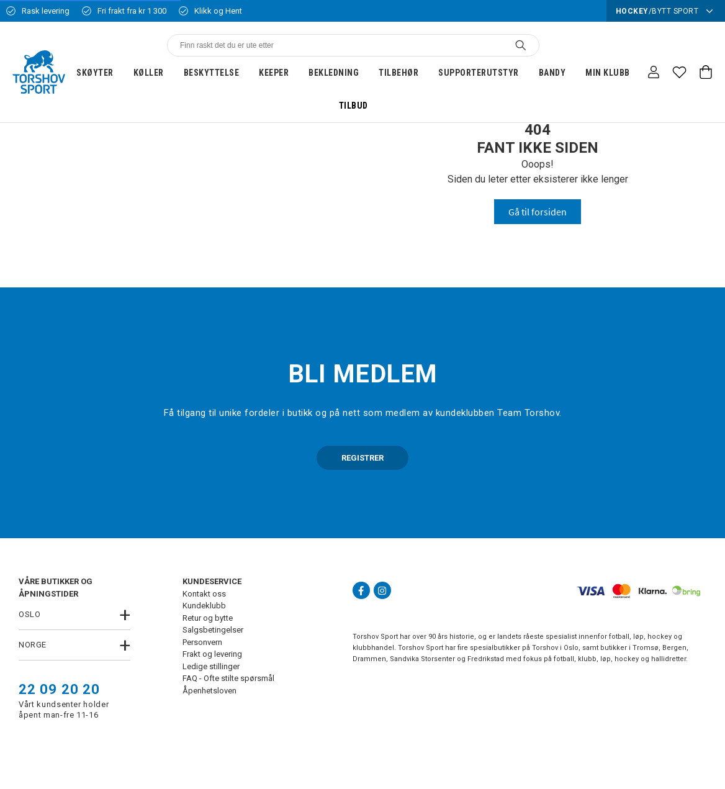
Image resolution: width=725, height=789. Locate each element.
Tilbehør (398, 73)
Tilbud (353, 105)
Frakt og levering (212, 654)
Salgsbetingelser (212, 629)
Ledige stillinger (211, 666)
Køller (148, 73)
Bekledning (333, 73)
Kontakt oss (204, 593)
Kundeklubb (204, 605)
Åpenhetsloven (209, 690)
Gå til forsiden (537, 211)
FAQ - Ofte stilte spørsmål (228, 678)
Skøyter (95, 73)
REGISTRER (362, 457)
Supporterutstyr (478, 73)
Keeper (274, 73)
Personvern (202, 642)
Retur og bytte (207, 618)
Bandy (552, 73)
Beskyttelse (212, 73)
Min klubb (607, 73)
